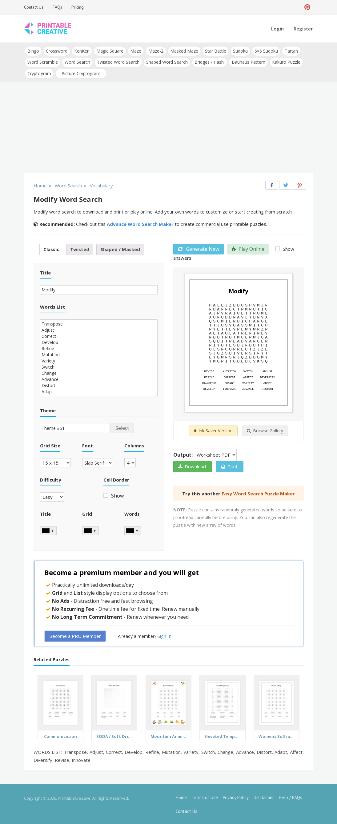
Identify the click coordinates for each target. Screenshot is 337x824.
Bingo (33, 51)
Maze (135, 51)
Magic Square (109, 51)
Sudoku (240, 51)
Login (277, 29)
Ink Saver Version (213, 431)
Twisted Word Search (118, 62)
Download (192, 466)
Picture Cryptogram (81, 73)
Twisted (79, 249)
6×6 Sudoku (266, 51)
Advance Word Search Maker (140, 224)
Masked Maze (184, 51)
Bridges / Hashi (210, 62)
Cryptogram (39, 73)
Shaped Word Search (167, 62)
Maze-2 (155, 51)
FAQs (57, 7)
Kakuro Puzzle (286, 62)
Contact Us (33, 7)
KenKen (82, 51)
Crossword (56, 51)
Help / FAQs (290, 797)
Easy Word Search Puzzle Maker (258, 493)
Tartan (291, 51)
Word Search (77, 62)
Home (181, 797)
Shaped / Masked (120, 249)
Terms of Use (205, 797)
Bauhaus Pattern (248, 62)
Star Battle (215, 51)
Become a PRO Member (75, 636)
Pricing (77, 7)
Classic (51, 249)
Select (122, 427)
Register (303, 29)
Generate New (198, 248)
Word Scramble (42, 62)
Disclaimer (264, 797)
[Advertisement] (168, 128)
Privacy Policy (236, 797)
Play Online (248, 248)
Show (117, 495)
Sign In (164, 636)
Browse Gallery (265, 431)
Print (229, 466)
